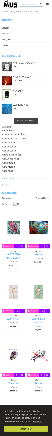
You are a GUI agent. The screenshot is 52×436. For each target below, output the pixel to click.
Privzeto (7, 204)
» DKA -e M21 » (22, 76)
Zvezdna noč (20, 104)
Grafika (5, 45)
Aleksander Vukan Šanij (14, 134)
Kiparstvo (6, 34)
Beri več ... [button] (38, 421)
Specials (8, 178)
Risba (38, 383)
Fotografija (6, 39)
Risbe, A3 (13, 383)
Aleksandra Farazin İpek (14, 138)
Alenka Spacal (9, 151)
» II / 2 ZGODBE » (24, 62)
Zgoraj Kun (13, 318)
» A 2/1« (18, 90)
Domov (7, 20)
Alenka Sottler (9, 147)
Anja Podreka (8, 163)
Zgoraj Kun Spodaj (38, 320)
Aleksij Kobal (8, 142)
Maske (38, 254)
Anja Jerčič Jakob (10, 159)
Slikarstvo (6, 28)
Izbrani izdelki (12, 56)
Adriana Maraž (9, 130)
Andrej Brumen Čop (12, 155)
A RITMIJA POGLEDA (13, 256)
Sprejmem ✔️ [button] (26, 429)
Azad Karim (8, 171)
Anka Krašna (8, 167)
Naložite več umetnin (26, 121)
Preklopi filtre (42, 198)
